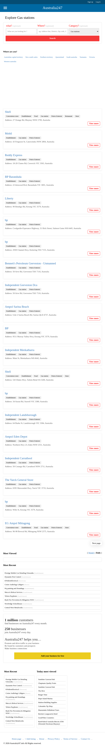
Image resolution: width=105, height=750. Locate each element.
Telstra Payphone (16, 596)
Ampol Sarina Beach (17, 306)
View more (94, 123)
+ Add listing (30, 739)
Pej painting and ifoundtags (19, 588)
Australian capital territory (13, 57)
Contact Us (85, 739)
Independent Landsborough (20, 415)
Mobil (8, 133)
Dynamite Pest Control (18, 577)
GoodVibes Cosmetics (46, 718)
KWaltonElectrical (15, 581)
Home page (16, 739)
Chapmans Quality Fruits (47, 683)
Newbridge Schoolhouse (18, 604)
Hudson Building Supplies (47, 702)
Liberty (9, 198)
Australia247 (52, 8)
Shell (8, 111)
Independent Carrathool (18, 458)
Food (36, 116)
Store (77, 116)
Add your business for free (52, 656)
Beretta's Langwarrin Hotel (47, 714)
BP (6, 328)
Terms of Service (70, 739)
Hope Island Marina (45, 699)
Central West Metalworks (19, 608)
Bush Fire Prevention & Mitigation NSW (24, 600)
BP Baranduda (13, 176)
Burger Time (42, 695)
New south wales (31, 57)
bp (6, 220)
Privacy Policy (54, 739)
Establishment (26, 116)
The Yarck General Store (19, 480)
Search (52, 38)
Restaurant (68, 116)
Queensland (60, 57)
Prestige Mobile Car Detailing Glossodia (24, 573)
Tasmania (83, 57)
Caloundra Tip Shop (45, 706)
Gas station (44, 116)
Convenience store (12, 116)
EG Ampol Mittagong (17, 523)
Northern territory (46, 57)
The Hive (41, 691)
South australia (71, 57)
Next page (96, 543)
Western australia (10, 61)
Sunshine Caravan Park (46, 679)
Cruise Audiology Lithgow (17, 585)
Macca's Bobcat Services (18, 592)
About (41, 739)
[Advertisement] (52, 87)
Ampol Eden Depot (16, 436)
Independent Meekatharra (19, 350)
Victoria (92, 57)
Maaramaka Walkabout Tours (48, 710)
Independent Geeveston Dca (21, 285)
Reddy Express (13, 155)
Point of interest (56, 116)
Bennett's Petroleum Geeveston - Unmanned (30, 263)
